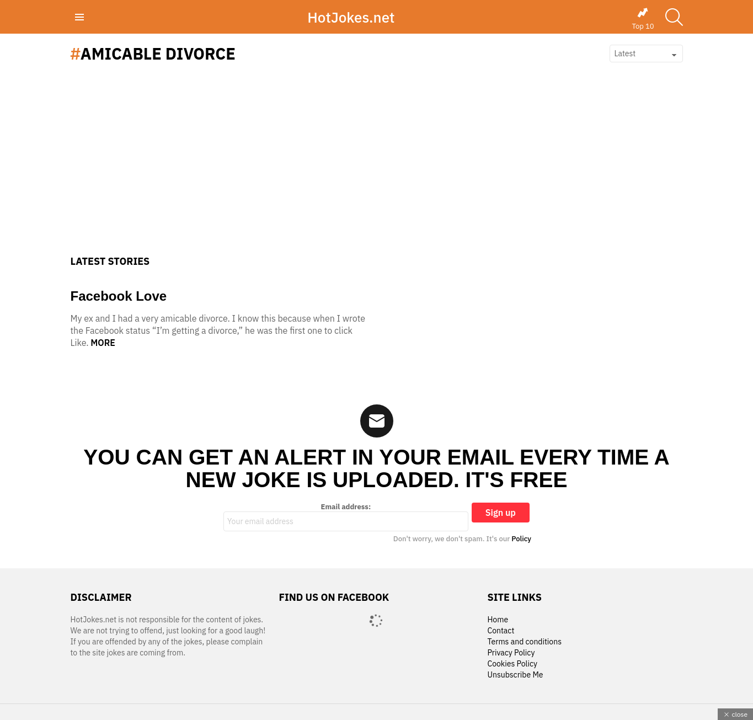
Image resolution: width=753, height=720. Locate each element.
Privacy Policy (511, 653)
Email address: (345, 517)
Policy (521, 538)
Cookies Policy (512, 664)
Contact (500, 631)
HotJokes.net (350, 17)
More (102, 342)
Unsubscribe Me (515, 675)
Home (497, 620)
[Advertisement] (377, 172)
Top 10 (643, 18)
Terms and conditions (524, 642)
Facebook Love (119, 296)
